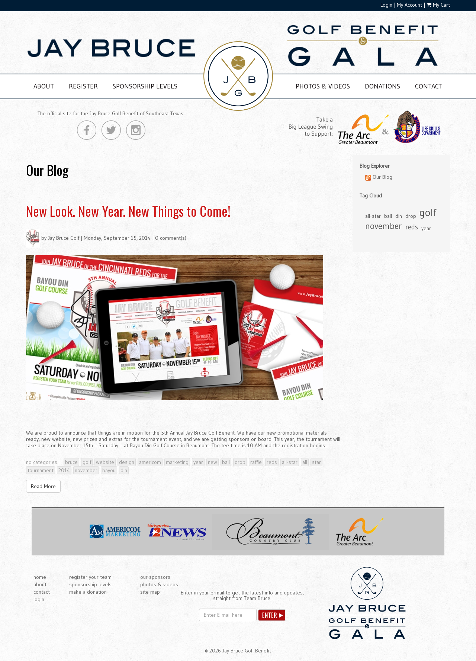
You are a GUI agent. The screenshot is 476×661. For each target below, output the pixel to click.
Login (386, 4)
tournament (41, 470)
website (105, 462)
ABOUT (43, 86)
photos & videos (159, 584)
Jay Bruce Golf (63, 238)
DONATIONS (382, 86)
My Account (409, 4)
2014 (64, 470)
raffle (256, 462)
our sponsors (155, 577)
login (38, 599)
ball (226, 462)
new (212, 462)
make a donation (88, 592)
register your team (90, 577)
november (86, 470)
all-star (290, 462)
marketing (177, 462)
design (126, 462)
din (123, 470)
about (39, 584)
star (316, 462)
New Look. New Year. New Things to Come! (128, 210)
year (198, 462)
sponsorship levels (90, 584)
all (304, 462)
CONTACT (429, 86)
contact (41, 592)
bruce (71, 462)
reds (272, 462)
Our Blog (378, 177)
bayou (109, 470)
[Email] (228, 615)
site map (150, 592)
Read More (43, 486)
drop (240, 462)
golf (87, 462)
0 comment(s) (170, 238)
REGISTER (83, 86)
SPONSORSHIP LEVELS (145, 86)
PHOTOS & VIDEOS (323, 86)
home (39, 577)
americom (150, 462)
